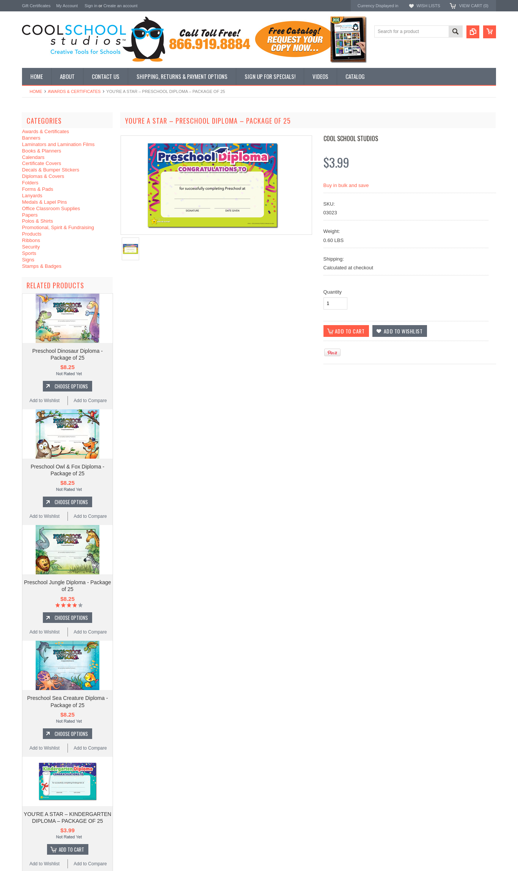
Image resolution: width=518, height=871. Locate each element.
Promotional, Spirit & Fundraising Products (58, 231)
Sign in (91, 5)
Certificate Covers (41, 163)
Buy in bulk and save (346, 185)
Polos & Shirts (37, 221)
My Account (67, 5)
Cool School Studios (350, 138)
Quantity (332, 292)
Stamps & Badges (41, 266)
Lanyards (32, 195)
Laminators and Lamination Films (58, 144)
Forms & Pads (37, 189)
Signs (28, 260)
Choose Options (71, 386)
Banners (31, 138)
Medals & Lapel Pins (44, 202)
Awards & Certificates (74, 91)
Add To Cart (71, 849)
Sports (29, 253)
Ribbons (31, 240)
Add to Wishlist (45, 400)
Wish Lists (428, 5)
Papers (30, 215)
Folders (30, 183)
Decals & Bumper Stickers (50, 170)
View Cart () (473, 5)
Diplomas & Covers (43, 176)
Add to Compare (90, 400)
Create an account (121, 5)
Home (36, 91)
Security (31, 247)
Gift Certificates (36, 5)
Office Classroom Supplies (51, 208)
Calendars (33, 157)
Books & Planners (41, 151)
